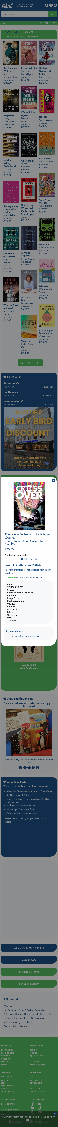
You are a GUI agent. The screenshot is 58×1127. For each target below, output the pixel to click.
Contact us (10, 577)
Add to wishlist (29, 559)
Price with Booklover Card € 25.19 (23, 564)
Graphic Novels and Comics (25, 635)
